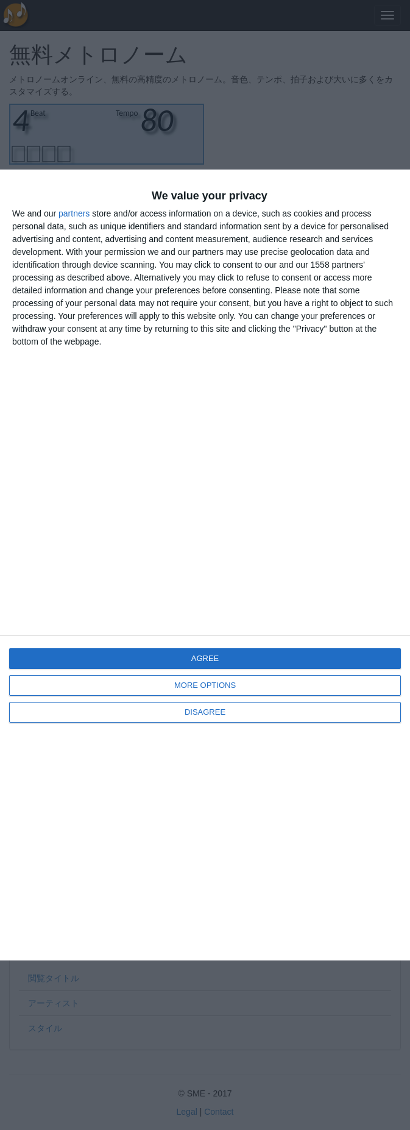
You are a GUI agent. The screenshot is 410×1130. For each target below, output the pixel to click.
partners (74, 213)
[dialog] (205, 565)
